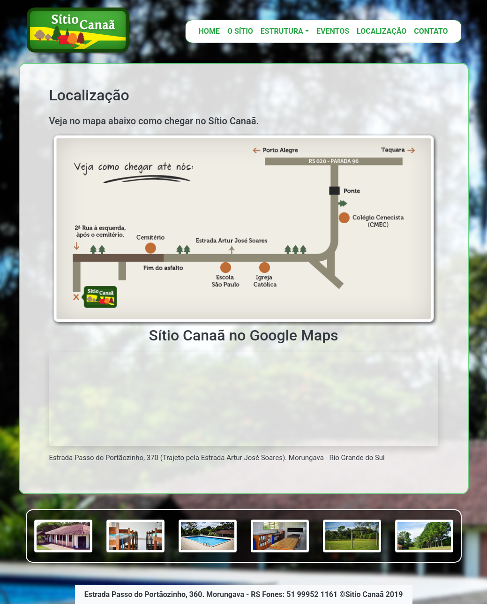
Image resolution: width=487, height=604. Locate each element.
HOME (209, 31)
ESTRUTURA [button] (282, 31)
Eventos (332, 31)
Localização (381, 31)
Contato (431, 31)
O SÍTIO (240, 31)
